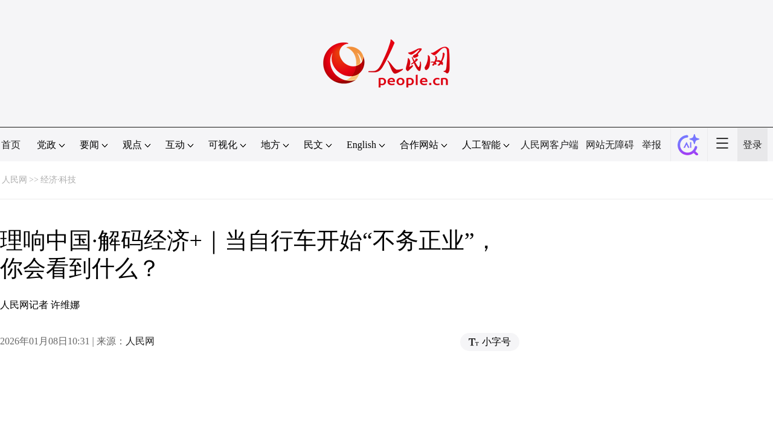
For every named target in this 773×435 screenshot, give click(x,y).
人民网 (14, 179)
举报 (651, 145)
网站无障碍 (610, 145)
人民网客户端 (550, 145)
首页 (11, 145)
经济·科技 (58, 179)
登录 (752, 145)
